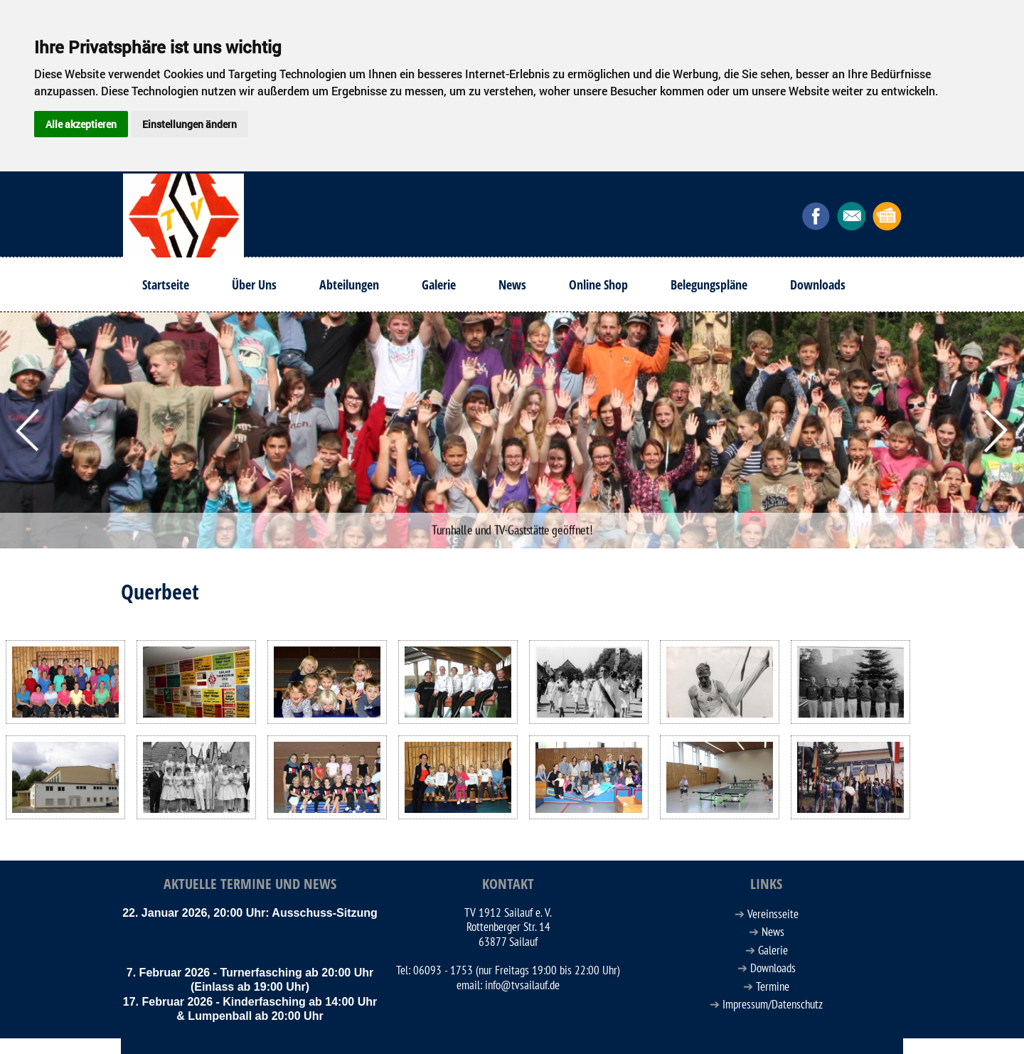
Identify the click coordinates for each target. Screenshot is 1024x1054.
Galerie (439, 284)
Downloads (818, 284)
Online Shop (598, 284)
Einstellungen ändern (189, 124)
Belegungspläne (709, 284)
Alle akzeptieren (81, 124)
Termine (772, 987)
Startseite (165, 284)
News (512, 284)
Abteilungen (349, 284)
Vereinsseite (773, 914)
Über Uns (254, 284)
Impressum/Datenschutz (772, 1005)
